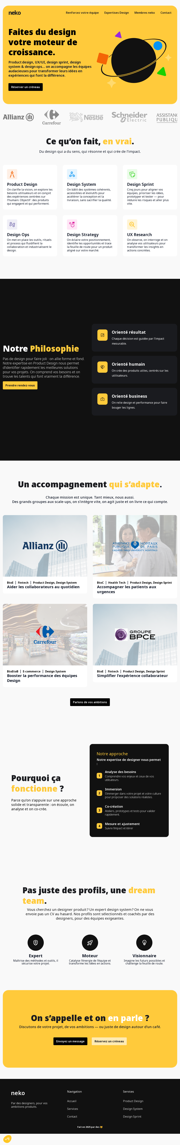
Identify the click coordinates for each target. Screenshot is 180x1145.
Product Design (133, 1101)
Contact (166, 13)
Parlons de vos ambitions (90, 702)
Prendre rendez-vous (20, 385)
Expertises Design (116, 13)
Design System (133, 1109)
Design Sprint (132, 1116)
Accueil (71, 1101)
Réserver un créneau (25, 87)
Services (72, 1109)
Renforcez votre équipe (82, 13)
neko (14, 12)
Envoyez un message (70, 1041)
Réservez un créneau (109, 1041)
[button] (7, 1139)
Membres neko (144, 13)
